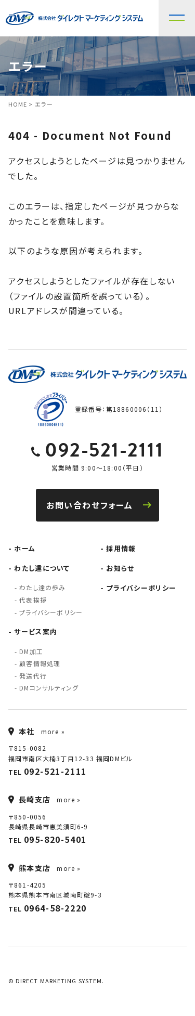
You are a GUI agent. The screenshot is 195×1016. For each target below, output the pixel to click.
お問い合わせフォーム (98, 505)
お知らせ (120, 568)
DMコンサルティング (49, 687)
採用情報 (121, 548)
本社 (21, 731)
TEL (47, 771)
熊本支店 (29, 868)
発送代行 (33, 675)
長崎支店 (29, 799)
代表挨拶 (33, 599)
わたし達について (42, 568)
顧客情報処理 (39, 663)
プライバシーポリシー (51, 612)
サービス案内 (35, 631)
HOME (17, 104)
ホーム (24, 548)
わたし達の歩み (42, 587)
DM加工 (31, 651)
